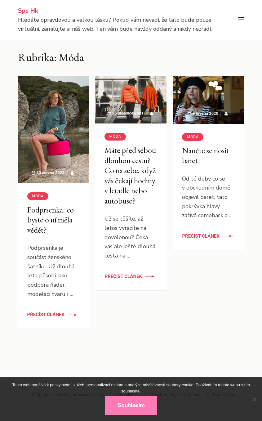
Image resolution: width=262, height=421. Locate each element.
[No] (254, 399)
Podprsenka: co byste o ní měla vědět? (50, 219)
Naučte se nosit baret (205, 155)
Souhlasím (131, 405)
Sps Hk (28, 11)
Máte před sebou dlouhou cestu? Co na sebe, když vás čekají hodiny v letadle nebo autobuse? (130, 175)
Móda (38, 196)
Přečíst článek (46, 314)
